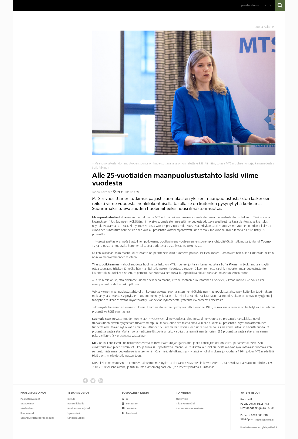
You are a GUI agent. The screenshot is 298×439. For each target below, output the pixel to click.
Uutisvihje (182, 398)
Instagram (130, 403)
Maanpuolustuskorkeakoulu (37, 417)
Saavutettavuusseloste (190, 408)
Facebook (129, 413)
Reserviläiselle (75, 403)
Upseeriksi (73, 413)
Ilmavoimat (27, 413)
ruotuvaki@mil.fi (264, 419)
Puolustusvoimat (30, 398)
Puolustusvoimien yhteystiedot (258, 427)
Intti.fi (71, 398)
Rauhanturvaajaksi (78, 408)
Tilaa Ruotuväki (185, 403)
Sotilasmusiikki (76, 417)
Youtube (129, 408)
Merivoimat (27, 408)
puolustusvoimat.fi (256, 5)
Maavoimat (27, 403)
